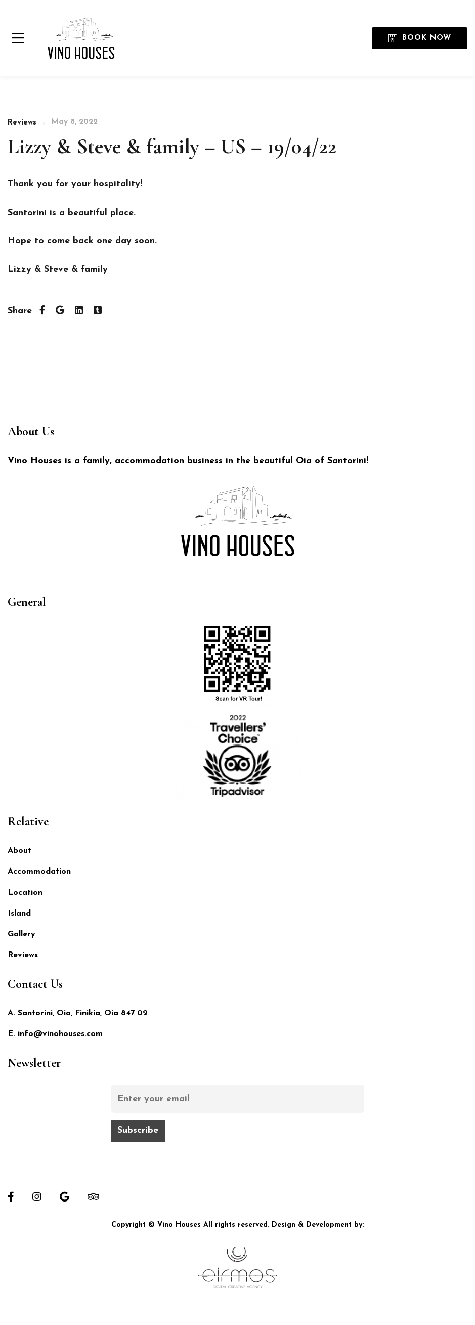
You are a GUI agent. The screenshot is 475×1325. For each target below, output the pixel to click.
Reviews (22, 123)
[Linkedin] (79, 311)
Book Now (419, 38)
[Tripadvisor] (93, 1197)
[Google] (64, 1197)
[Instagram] (37, 1197)
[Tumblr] (98, 311)
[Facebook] (42, 311)
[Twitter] (60, 311)
